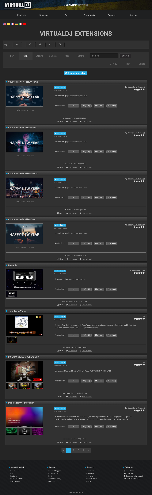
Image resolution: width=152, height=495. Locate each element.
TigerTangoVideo (17, 311)
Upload (142, 64)
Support (112, 15)
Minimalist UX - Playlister (21, 403)
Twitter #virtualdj (132, 479)
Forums (51, 481)
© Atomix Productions (76, 492)
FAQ (50, 476)
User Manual (53, 473)
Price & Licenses (16, 479)
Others (80, 56)
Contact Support (54, 471)
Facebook (129, 471)
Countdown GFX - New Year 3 (23, 127)
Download (44, 15)
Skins (25, 56)
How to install (87, 121)
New (12, 56)
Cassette (12, 265)
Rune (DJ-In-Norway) (136, 87)
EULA (88, 481)
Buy (67, 15)
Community (89, 15)
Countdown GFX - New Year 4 (23, 173)
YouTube (128, 473)
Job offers (90, 476)
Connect (134, 15)
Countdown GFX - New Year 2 (23, 82)
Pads (67, 56)
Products (21, 15)
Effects (39, 56)
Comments (72, 121)
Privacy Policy (91, 479)
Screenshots (15, 481)
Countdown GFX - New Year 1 (23, 219)
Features (13, 476)
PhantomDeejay (138, 270)
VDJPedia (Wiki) (54, 479)
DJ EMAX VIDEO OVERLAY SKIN (23, 357)
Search (125, 56)
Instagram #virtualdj (133, 476)
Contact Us (90, 473)
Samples (53, 56)
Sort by (114, 64)
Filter (128, 64)
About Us (90, 471)
